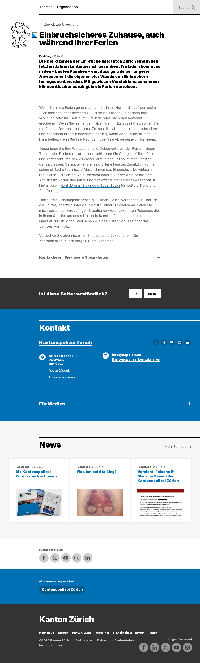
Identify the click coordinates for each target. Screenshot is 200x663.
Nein (152, 294)
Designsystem (84, 640)
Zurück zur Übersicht (61, 24)
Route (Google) (60, 371)
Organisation (67, 7)
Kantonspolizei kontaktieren (136, 359)
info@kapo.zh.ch (126, 355)
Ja (135, 294)
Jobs (152, 633)
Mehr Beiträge (178, 447)
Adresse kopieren (62, 377)
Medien (102, 633)
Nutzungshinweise (51, 645)
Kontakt (46, 633)
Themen (45, 7)
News (63, 633)
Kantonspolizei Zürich (65, 342)
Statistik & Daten (129, 633)
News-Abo (81, 633)
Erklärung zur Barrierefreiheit (115, 640)
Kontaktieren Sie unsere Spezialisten (90, 185)
